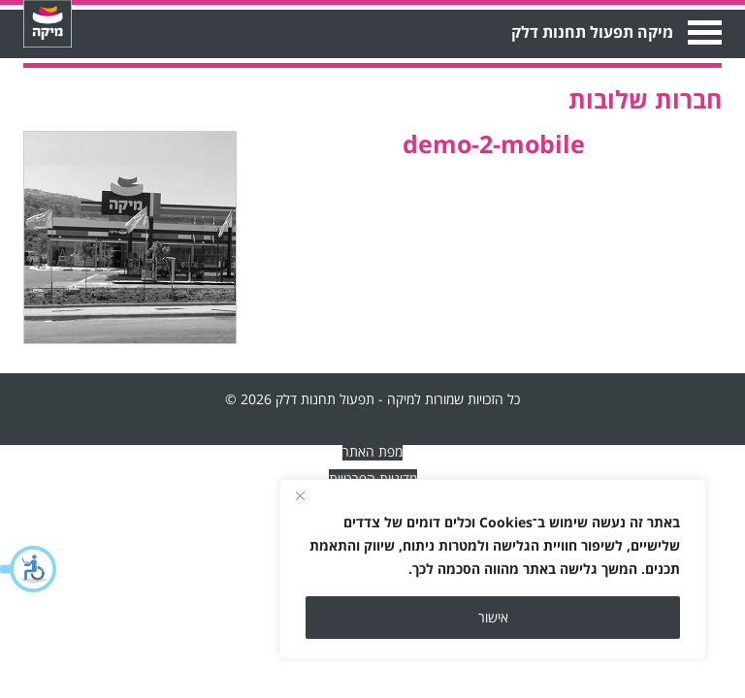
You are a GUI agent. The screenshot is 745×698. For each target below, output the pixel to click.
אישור (493, 617)
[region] (492, 569)
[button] (29, 569)
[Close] (299, 495)
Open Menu (702, 32)
